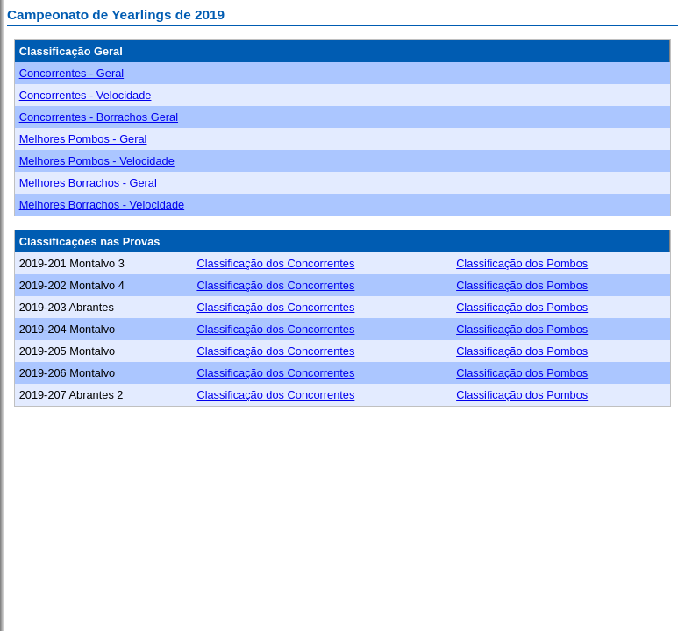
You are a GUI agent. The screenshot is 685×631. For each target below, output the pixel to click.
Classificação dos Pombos (522, 263)
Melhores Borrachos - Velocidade (102, 204)
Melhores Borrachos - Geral (88, 182)
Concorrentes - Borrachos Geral (98, 117)
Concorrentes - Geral (71, 73)
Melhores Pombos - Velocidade (97, 160)
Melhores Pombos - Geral (83, 138)
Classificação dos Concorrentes (275, 263)
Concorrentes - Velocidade (85, 95)
